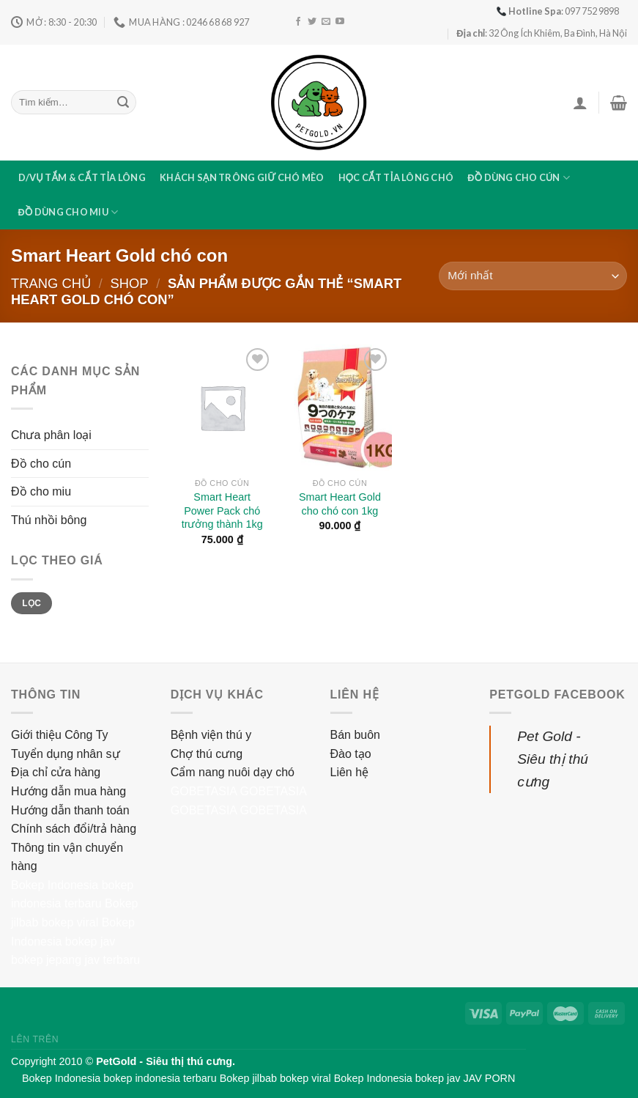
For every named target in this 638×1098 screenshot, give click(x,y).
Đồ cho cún (41, 463)
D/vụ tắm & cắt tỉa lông (82, 177)
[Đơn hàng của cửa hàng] (533, 276)
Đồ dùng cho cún (518, 178)
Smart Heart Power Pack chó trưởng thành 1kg (222, 510)
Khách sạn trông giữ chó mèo (242, 177)
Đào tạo (350, 754)
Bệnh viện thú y (211, 735)
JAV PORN (489, 1078)
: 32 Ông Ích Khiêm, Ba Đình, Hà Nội (541, 33)
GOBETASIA (204, 791)
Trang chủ (51, 283)
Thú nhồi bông (48, 520)
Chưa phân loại (51, 435)
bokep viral (70, 922)
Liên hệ (349, 772)
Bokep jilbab (248, 1078)
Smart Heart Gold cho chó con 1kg (340, 504)
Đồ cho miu (41, 491)
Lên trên (35, 1039)
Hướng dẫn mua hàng (68, 791)
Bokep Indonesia (54, 885)
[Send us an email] (326, 22)
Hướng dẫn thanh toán (70, 810)
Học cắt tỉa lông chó (396, 177)
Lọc (31, 603)
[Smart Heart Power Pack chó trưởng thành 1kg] (222, 407)
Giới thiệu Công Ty (59, 735)
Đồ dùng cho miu (68, 212)
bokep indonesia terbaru (159, 1078)
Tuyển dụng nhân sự (65, 754)
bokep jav (90, 941)
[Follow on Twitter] (312, 22)
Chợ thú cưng (206, 754)
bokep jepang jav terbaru (75, 960)
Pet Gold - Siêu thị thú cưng (552, 759)
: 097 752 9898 (558, 11)
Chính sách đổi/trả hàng (73, 828)
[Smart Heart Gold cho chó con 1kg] (339, 407)
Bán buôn (355, 735)
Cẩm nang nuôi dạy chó (232, 772)
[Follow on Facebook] (298, 22)
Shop (129, 283)
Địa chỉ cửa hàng (55, 772)
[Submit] (123, 102)
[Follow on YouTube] (339, 22)
